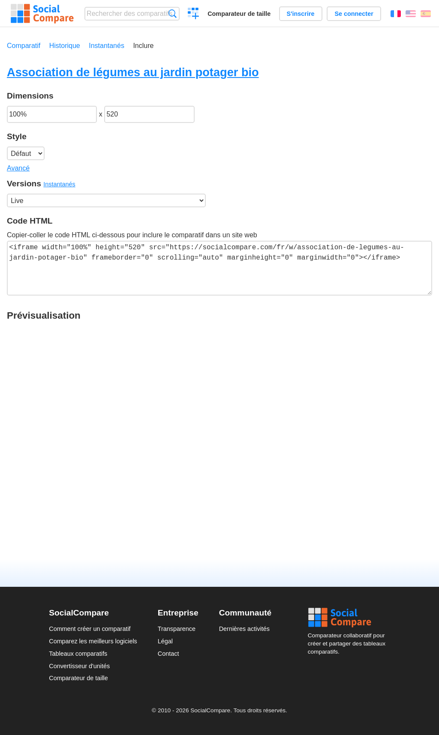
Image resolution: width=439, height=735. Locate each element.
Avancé (18, 168)
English (411, 13)
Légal (165, 641)
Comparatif (23, 45)
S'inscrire (301, 13)
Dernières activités (244, 628)
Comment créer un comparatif (89, 628)
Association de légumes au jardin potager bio (133, 72)
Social (349, 617)
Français (396, 13)
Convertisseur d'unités (79, 666)
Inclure (143, 45)
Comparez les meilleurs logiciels (93, 641)
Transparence (176, 628)
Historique (64, 45)
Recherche (172, 13)
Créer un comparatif (193, 14)
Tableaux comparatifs (78, 653)
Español (426, 13)
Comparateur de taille (239, 13)
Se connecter (353, 13)
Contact (168, 653)
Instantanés (106, 45)
